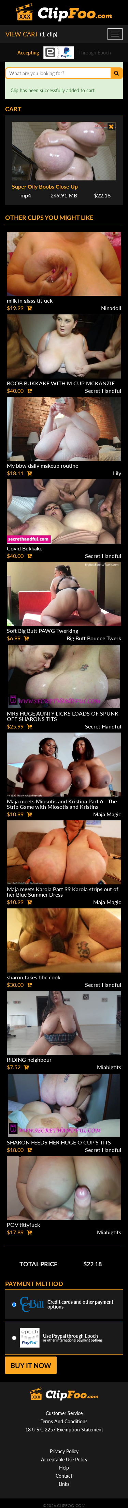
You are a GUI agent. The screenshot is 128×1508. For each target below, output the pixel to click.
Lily (117, 473)
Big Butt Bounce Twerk (94, 638)
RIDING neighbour (29, 1059)
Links (64, 1484)
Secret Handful (103, 390)
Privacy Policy (64, 1451)
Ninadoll (111, 308)
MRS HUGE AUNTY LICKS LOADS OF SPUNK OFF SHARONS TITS (62, 716)
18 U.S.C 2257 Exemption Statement (64, 1429)
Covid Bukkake (24, 548)
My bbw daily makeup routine (42, 465)
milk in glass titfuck (30, 300)
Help (64, 1468)
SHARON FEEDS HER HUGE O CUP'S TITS (59, 1142)
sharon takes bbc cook (33, 977)
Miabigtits (109, 1067)
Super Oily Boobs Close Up (45, 186)
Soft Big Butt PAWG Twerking (42, 630)
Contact (64, 1476)
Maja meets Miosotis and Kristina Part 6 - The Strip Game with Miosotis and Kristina (62, 804)
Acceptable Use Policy (64, 1459)
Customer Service (64, 1413)
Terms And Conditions (64, 1421)
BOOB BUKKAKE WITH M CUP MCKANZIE (61, 383)
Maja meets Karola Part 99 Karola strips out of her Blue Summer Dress (62, 892)
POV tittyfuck (23, 1224)
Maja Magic (107, 814)
